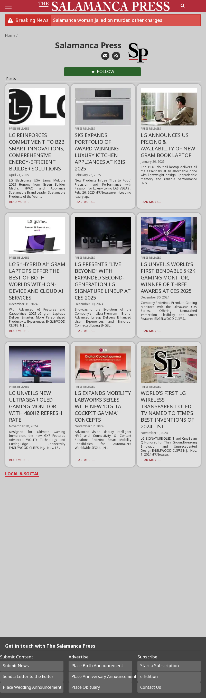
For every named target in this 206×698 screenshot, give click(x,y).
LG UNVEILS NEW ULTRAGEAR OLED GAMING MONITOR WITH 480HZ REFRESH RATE (35, 406)
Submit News (16, 665)
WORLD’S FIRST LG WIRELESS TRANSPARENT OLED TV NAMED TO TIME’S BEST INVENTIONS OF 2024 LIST (167, 409)
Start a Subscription (159, 665)
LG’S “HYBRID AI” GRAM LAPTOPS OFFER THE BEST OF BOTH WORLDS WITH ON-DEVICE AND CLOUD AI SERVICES (37, 281)
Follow (105, 71)
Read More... (19, 202)
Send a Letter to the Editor (28, 676)
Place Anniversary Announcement (101, 676)
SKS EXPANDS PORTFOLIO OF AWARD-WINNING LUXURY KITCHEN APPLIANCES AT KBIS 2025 (100, 152)
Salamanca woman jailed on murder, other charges (107, 20)
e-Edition (149, 676)
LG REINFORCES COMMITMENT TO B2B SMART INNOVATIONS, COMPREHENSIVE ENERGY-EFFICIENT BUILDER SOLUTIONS (36, 152)
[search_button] (182, 5)
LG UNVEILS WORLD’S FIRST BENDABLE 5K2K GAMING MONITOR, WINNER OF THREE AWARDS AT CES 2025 (168, 277)
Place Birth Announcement (97, 665)
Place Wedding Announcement (32, 687)
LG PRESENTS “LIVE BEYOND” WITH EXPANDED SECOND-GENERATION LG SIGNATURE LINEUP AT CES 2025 (103, 281)
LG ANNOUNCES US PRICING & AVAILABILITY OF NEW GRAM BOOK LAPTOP (168, 145)
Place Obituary (85, 687)
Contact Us (150, 687)
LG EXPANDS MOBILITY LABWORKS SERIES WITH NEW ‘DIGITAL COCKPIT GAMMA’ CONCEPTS (103, 406)
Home (10, 35)
